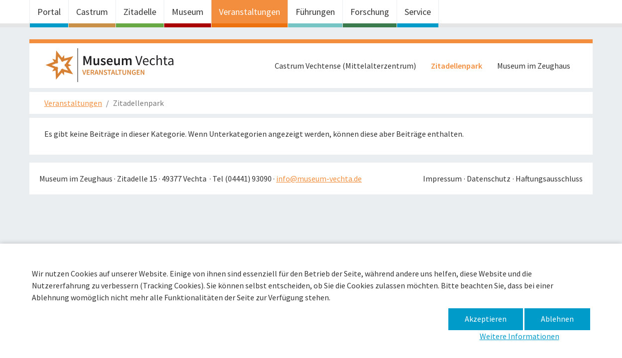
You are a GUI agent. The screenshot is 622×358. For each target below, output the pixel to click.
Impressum (442, 178)
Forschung (369, 11)
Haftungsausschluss (549, 178)
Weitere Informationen (519, 336)
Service (418, 11)
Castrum (92, 11)
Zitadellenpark (456, 66)
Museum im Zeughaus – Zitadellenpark (114, 68)
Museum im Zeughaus (533, 66)
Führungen (315, 11)
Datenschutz (489, 178)
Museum (188, 11)
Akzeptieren (486, 319)
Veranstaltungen (249, 11)
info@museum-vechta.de (319, 178)
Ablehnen (557, 319)
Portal (49, 11)
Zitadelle (139, 11)
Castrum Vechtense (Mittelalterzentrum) (345, 66)
